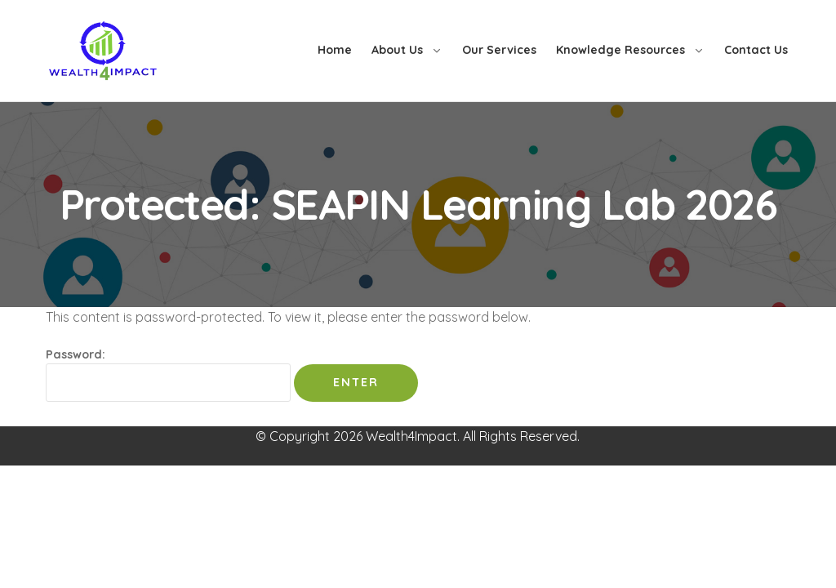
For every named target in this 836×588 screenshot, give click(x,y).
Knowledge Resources (620, 49)
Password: (168, 375)
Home (335, 49)
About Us (397, 49)
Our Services (499, 49)
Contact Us (756, 49)
